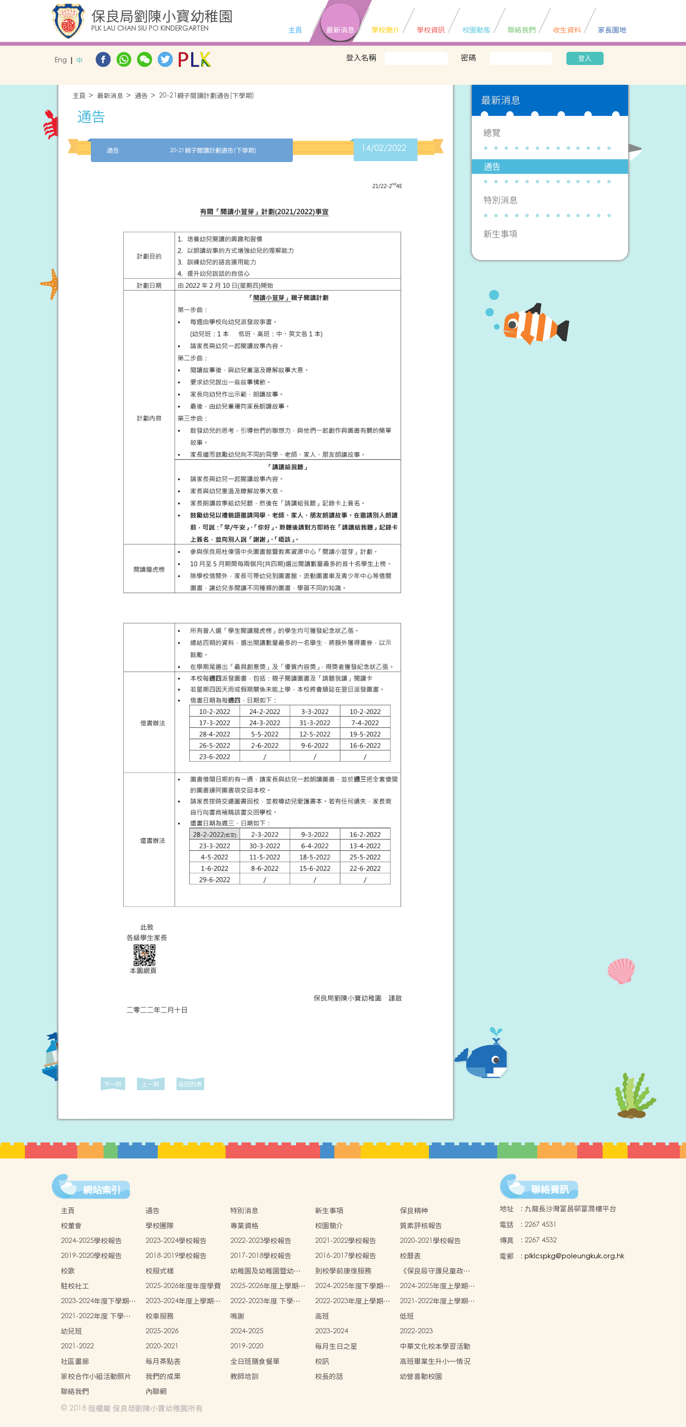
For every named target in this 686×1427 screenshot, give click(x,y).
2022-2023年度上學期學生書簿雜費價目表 (352, 1301)
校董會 (71, 1226)
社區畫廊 (75, 1361)
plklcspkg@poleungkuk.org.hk (574, 1256)
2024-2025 (246, 1331)
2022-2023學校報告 (260, 1241)
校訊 (322, 1361)
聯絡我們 (75, 1391)
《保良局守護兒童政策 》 (435, 1271)
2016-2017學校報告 (345, 1256)
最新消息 (110, 96)
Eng (61, 61)
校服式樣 (159, 1271)
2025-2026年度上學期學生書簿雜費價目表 (268, 1286)
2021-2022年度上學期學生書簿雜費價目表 (437, 1301)
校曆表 (410, 1256)
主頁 (79, 96)
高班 (322, 1316)
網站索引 (102, 1190)
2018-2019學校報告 (176, 1256)
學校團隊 (159, 1226)
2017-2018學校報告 (260, 1256)
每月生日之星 (336, 1346)
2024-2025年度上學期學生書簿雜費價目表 (437, 1286)
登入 (584, 58)
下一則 (113, 1084)
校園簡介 (329, 1226)
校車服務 (159, 1316)
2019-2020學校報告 (91, 1256)
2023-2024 (331, 1331)
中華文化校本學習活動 (435, 1346)
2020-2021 (161, 1346)
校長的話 (329, 1376)
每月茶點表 (163, 1361)
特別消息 (500, 200)
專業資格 (244, 1226)
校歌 (68, 1271)
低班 (407, 1316)
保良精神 (414, 1210)
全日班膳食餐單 (255, 1361)
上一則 (150, 1084)
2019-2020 (246, 1346)
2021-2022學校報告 (345, 1241)
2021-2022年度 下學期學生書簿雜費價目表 (96, 1316)
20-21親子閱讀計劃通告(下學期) (206, 96)
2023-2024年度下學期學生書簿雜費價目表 (98, 1301)
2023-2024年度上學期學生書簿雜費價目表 (183, 1301)
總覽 (492, 133)
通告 (141, 96)
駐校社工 (75, 1286)
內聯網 (156, 1391)
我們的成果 (163, 1376)
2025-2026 (161, 1331)
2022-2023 (416, 1331)
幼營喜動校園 (421, 1376)
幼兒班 (71, 1331)
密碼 (468, 57)
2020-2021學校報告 (430, 1241)
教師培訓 (244, 1376)
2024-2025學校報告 (91, 1241)
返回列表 (190, 1084)
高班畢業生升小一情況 (435, 1361)
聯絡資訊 (550, 1189)
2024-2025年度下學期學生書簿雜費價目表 (352, 1286)
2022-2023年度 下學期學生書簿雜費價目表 (265, 1301)
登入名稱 (361, 57)
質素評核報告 (421, 1226)
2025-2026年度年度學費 (183, 1286)
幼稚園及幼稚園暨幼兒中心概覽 (265, 1271)
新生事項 (500, 234)
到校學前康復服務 (343, 1271)
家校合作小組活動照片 (96, 1376)
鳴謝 (237, 1316)
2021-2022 (77, 1346)
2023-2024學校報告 (176, 1241)
